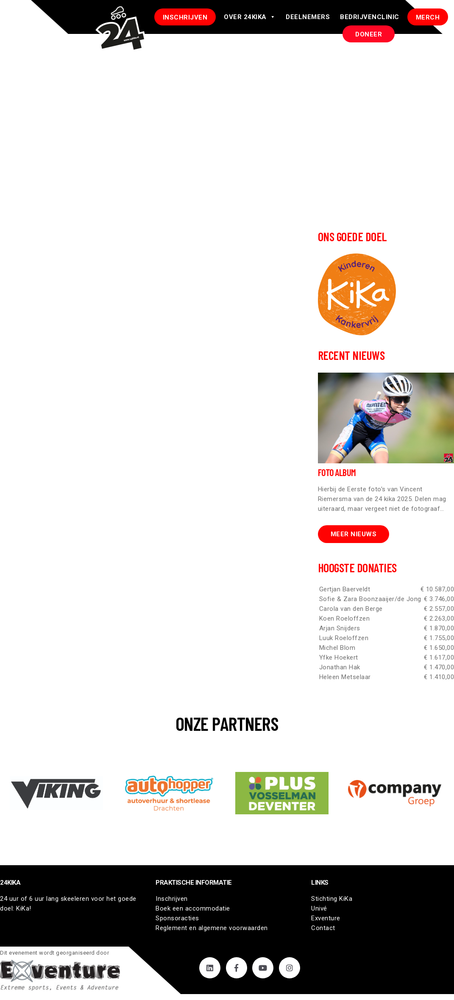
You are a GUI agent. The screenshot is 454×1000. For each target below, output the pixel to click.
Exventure (325, 918)
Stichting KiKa (331, 899)
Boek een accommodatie (193, 908)
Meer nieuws (354, 534)
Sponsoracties (177, 918)
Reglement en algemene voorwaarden (212, 928)
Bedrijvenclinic (369, 17)
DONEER (368, 34)
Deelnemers (308, 17)
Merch (428, 17)
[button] (56, 793)
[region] (227, 793)
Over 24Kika (250, 16)
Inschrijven (172, 899)
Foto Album (337, 472)
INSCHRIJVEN (185, 17)
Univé (319, 908)
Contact (323, 928)
